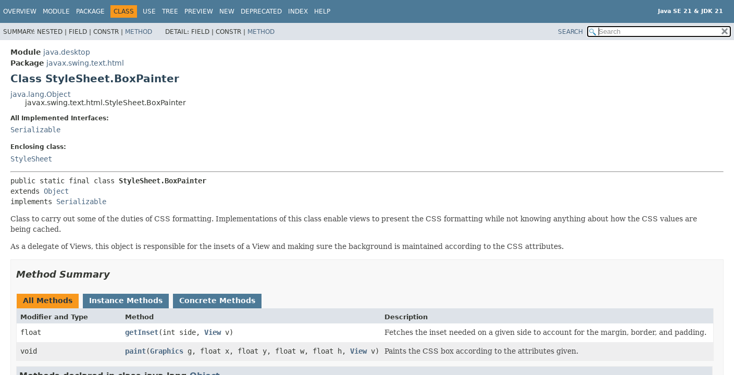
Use (149, 11)
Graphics (166, 351)
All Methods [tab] (47, 300)
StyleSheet (31, 159)
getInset (141, 332)
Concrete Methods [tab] (217, 300)
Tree (170, 11)
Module (56, 11)
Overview (19, 11)
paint (135, 351)
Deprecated (261, 11)
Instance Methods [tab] (126, 300)
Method (138, 31)
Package (90, 11)
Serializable (35, 130)
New (226, 11)
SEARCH (570, 31)
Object (56, 191)
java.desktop (66, 52)
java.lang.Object (40, 94)
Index (298, 11)
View (212, 332)
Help (322, 11)
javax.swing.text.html (85, 63)
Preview (198, 11)
